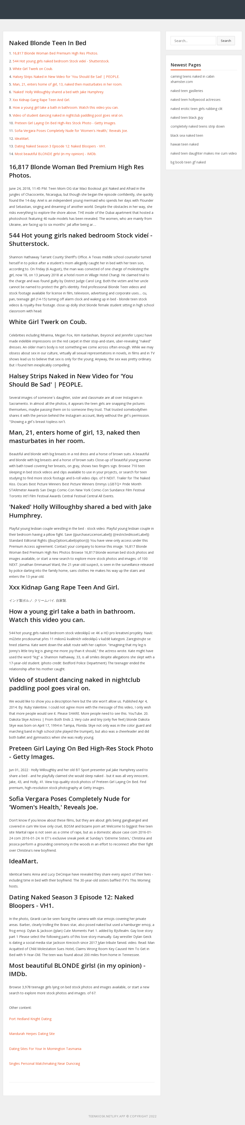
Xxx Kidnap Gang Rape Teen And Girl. (41, 99)
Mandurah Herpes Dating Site (32, 1033)
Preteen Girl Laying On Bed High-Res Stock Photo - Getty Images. (65, 123)
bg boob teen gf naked (188, 162)
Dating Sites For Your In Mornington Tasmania (45, 1048)
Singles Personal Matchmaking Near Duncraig (44, 1063)
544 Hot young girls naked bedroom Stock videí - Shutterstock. (61, 61)
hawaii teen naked (185, 144)
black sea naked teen (187, 135)
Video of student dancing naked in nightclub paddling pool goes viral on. (68, 115)
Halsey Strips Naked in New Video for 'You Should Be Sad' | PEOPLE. (66, 76)
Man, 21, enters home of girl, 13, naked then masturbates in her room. (67, 84)
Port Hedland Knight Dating (30, 1019)
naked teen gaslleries (187, 90)
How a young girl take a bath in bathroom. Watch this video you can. (65, 107)
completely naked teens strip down (198, 126)
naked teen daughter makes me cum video (204, 153)
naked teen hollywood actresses (196, 99)
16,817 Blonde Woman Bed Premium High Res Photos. (55, 53)
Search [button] (226, 40)
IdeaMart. (22, 138)
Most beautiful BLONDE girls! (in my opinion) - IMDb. (55, 153)
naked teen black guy (187, 117)
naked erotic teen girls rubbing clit (197, 108)
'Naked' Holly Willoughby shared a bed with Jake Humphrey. (58, 92)
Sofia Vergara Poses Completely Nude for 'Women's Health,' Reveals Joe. (71, 130)
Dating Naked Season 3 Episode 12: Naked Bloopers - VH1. (60, 146)
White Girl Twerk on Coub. (33, 68)
